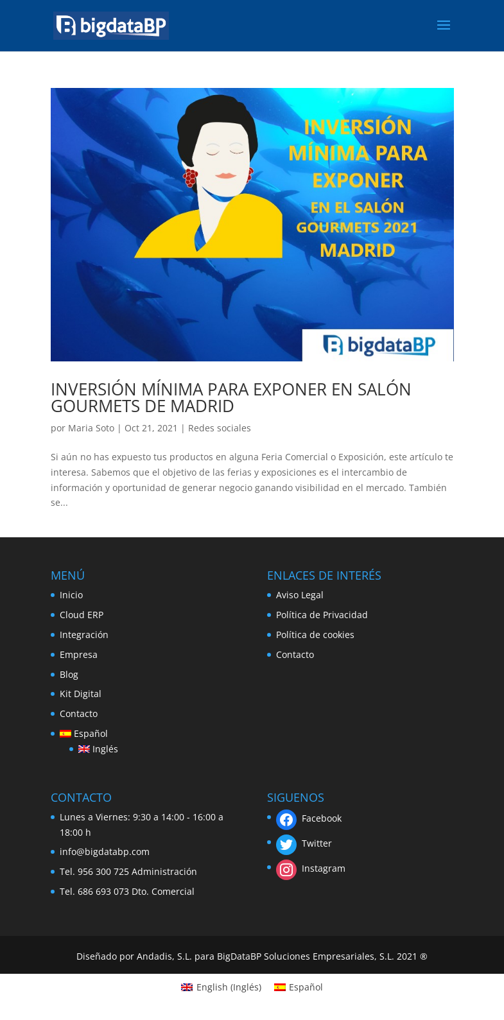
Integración (84, 634)
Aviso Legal (300, 595)
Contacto (79, 713)
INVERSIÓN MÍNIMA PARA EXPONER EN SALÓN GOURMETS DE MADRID (231, 397)
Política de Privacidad (322, 615)
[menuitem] (89, 733)
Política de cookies (315, 634)
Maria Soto (91, 428)
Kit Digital (80, 693)
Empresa (79, 654)
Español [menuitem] (306, 987)
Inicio (71, 595)
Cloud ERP (81, 615)
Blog (69, 674)
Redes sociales (219, 428)
